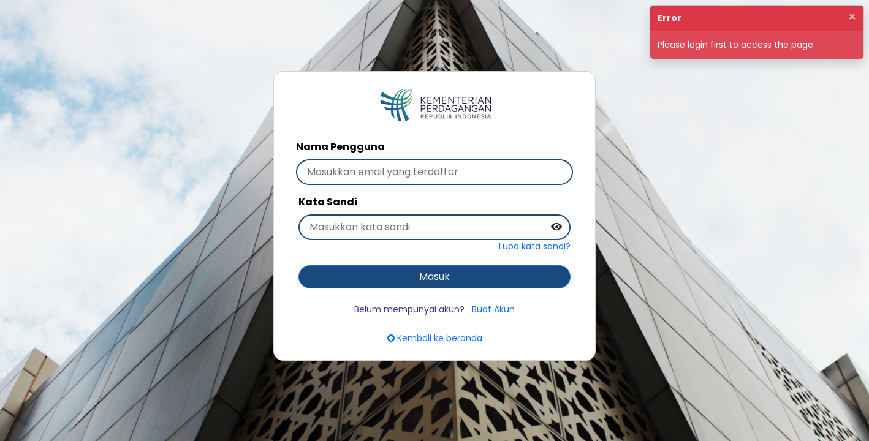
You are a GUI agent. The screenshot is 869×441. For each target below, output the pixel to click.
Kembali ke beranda (434, 338)
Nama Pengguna (340, 147)
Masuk (434, 277)
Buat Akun (493, 309)
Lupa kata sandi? (535, 246)
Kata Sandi (327, 202)
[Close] (852, 16)
